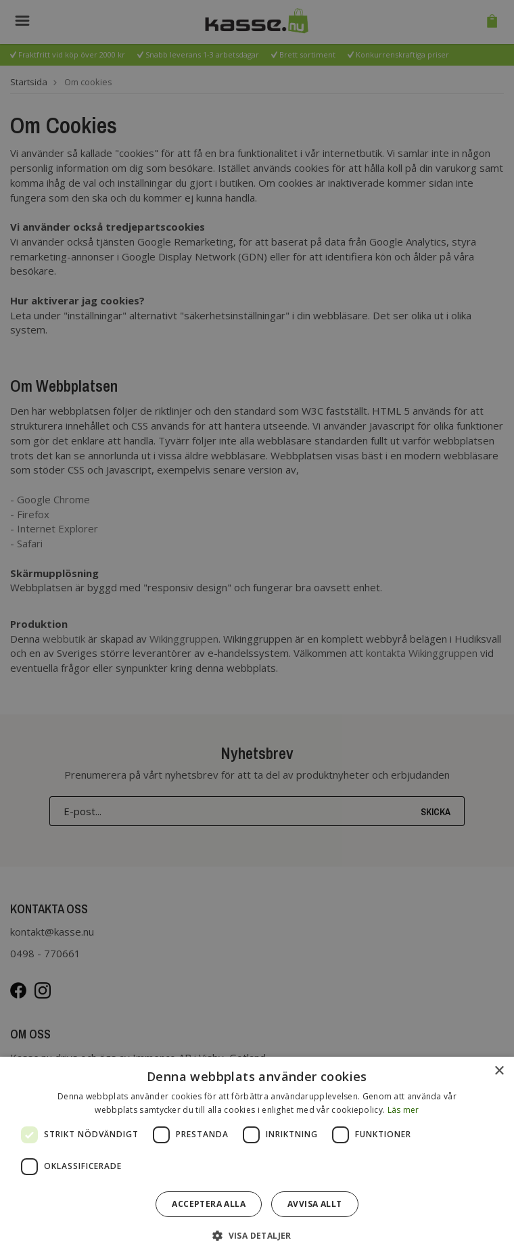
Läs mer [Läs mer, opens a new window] (403, 1110)
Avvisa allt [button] (314, 1204)
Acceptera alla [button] (209, 1204)
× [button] (499, 1071)
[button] (257, 1235)
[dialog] (257, 1158)
